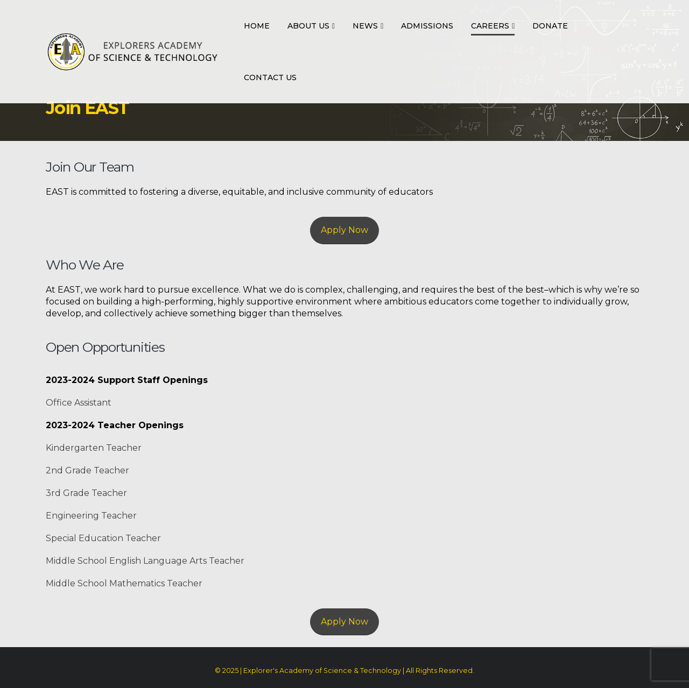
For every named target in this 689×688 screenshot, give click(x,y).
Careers (490, 26)
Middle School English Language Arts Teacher (145, 561)
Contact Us (270, 77)
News (365, 26)
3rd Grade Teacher (86, 493)
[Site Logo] (132, 52)
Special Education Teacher (103, 538)
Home (257, 26)
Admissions (427, 26)
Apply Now (344, 230)
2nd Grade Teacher (87, 470)
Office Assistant (78, 403)
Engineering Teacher (91, 515)
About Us (308, 26)
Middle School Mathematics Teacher (124, 583)
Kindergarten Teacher (94, 448)
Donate (550, 26)
